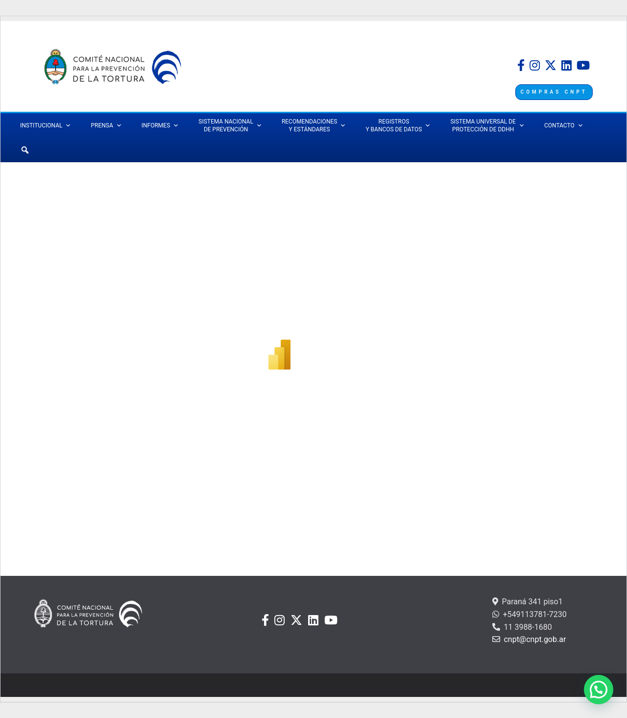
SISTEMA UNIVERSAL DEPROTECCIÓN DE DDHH (487, 125)
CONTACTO (563, 125)
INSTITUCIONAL (45, 125)
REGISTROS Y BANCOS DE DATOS (398, 125)
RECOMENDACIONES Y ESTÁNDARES (314, 125)
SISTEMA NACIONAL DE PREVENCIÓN (230, 125)
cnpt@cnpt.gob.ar (534, 639)
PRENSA (106, 125)
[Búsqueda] (25, 150)
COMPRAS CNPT (554, 92)
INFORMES (160, 125)
